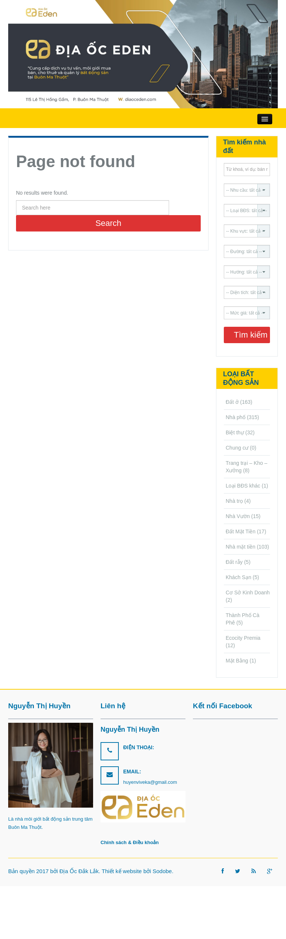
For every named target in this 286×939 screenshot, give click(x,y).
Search (108, 223)
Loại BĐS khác (243, 486)
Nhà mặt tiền (240, 547)
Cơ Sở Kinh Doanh (248, 592)
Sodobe (162, 871)
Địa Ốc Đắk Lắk (79, 871)
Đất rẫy (234, 562)
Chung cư (237, 448)
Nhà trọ (234, 501)
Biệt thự (235, 432)
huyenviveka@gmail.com (150, 782)
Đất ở (232, 402)
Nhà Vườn (238, 516)
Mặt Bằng (237, 661)
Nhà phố (235, 417)
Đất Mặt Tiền (240, 531)
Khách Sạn (238, 577)
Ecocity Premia (243, 638)
